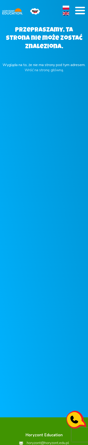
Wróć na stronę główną (44, 70)
